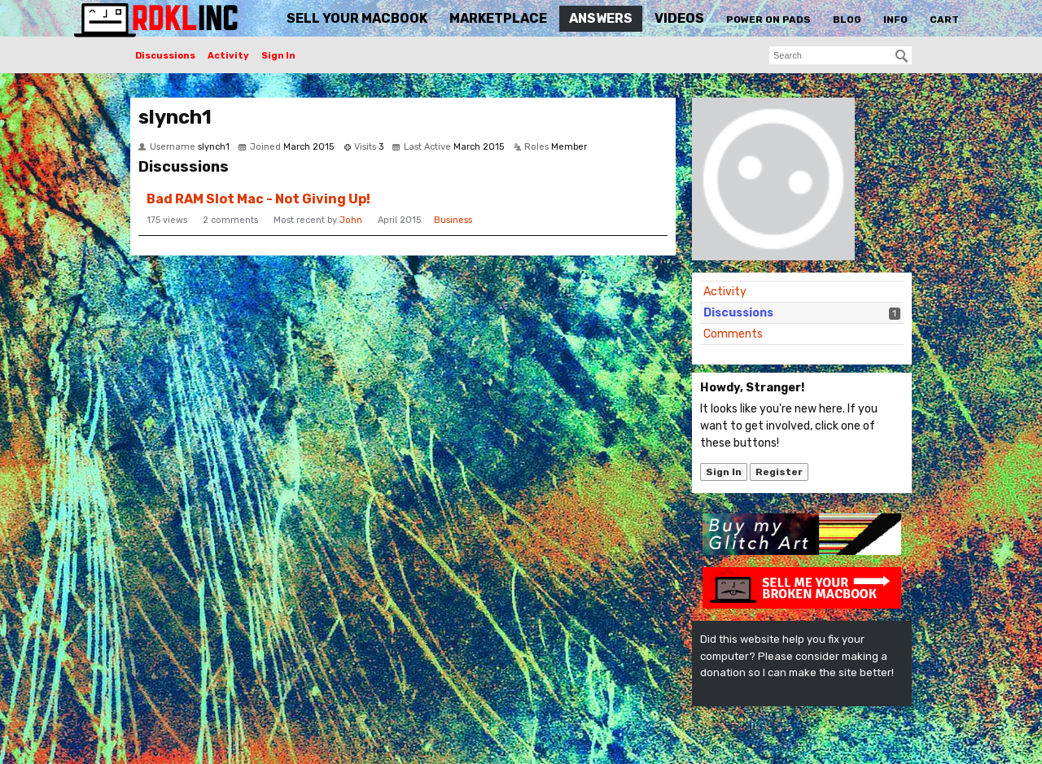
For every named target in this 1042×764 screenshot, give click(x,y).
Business (453, 220)
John (350, 220)
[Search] (901, 56)
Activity (228, 55)
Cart (944, 19)
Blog (847, 19)
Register (779, 472)
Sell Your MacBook (357, 18)
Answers (601, 18)
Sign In (278, 55)
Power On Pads (768, 19)
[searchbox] (840, 55)
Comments (733, 334)
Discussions (165, 55)
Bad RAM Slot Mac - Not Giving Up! (258, 199)
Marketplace (498, 18)
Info (895, 19)
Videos (679, 18)
